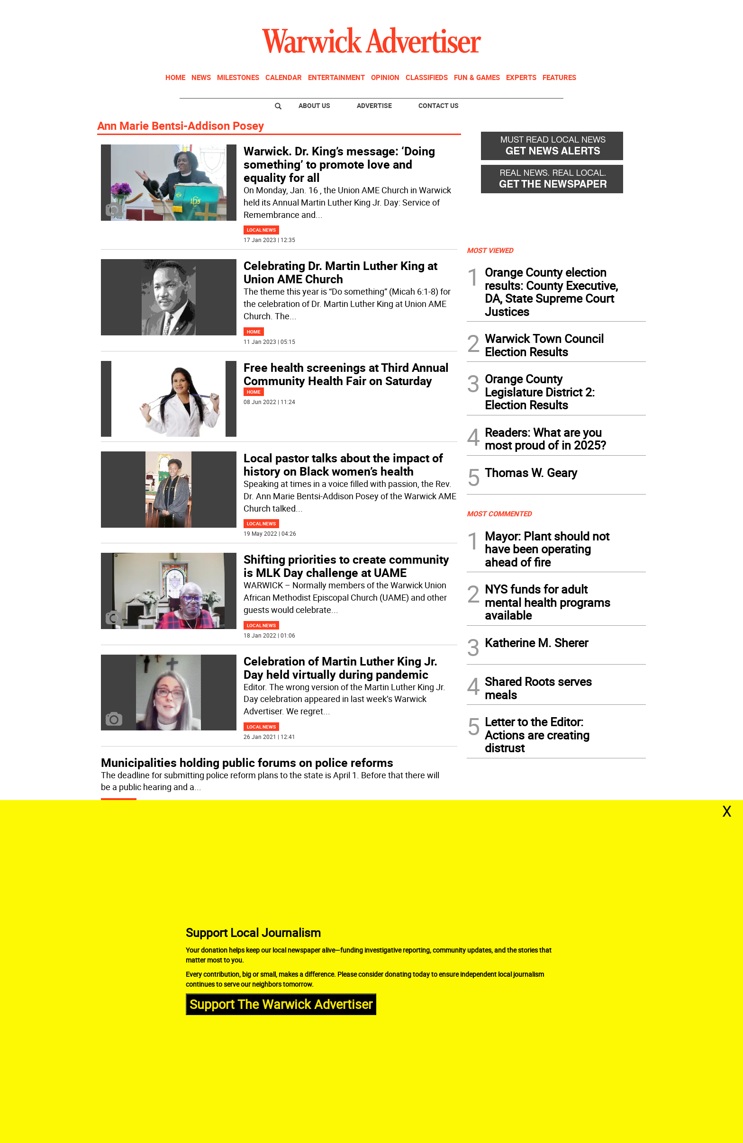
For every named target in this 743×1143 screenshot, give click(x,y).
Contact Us (438, 105)
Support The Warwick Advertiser (281, 1004)
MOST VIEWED (490, 250)
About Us (314, 105)
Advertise (374, 105)
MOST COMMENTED (499, 513)
